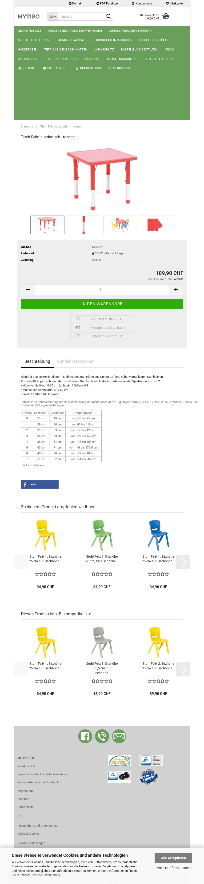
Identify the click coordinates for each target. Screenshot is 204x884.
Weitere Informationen (173, 868)
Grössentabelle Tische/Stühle (37, 816)
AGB (20, 731)
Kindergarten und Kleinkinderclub (39, 697)
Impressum (25, 706)
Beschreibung (37, 276)
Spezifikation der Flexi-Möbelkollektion (42, 689)
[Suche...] (52, 16)
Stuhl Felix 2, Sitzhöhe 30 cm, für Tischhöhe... (158, 581)
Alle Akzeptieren (173, 858)
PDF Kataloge (107, 3)
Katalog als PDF (28, 802)
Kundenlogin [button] (142, 3)
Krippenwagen (155, 30)
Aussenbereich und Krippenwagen (75, 30)
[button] (28, 205)
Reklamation (25, 781)
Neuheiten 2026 (29, 30)
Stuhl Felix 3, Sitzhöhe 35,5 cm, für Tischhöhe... (102, 583)
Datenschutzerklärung (45, 875)
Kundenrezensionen (76, 276)
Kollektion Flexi (27, 681)
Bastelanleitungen (29, 809)
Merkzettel (174, 3)
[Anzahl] (102, 205)
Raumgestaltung (28, 795)
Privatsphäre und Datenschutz (37, 741)
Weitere (115, 30)
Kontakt (75, 3)
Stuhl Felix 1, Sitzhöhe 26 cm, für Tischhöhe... (45, 474)
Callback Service (28, 749)
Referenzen (25, 722)
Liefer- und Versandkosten (35, 788)
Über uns (23, 714)
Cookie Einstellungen (31, 758)
